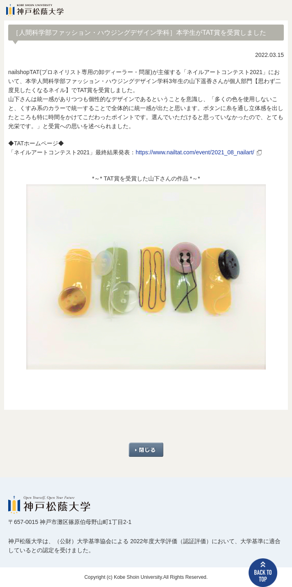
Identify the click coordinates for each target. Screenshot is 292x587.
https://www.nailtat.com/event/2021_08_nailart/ (195, 152)
